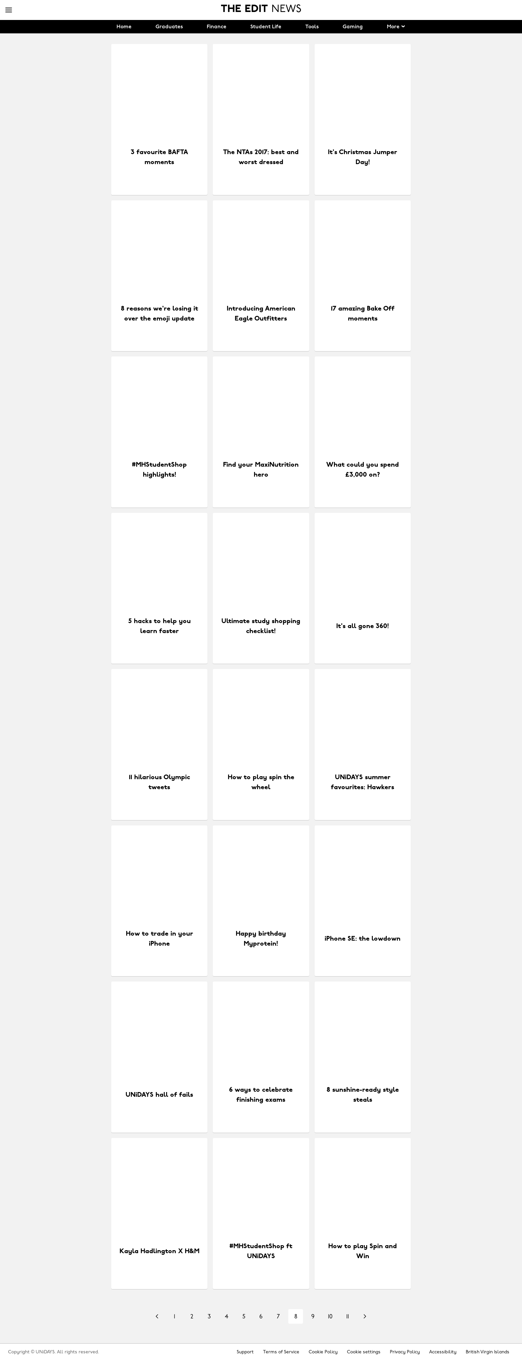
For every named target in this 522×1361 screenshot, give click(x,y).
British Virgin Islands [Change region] (487, 1352)
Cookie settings (364, 1352)
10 (330, 1317)
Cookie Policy (323, 1352)
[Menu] (8, 10)
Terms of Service (281, 1352)
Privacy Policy (405, 1352)
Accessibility (442, 1352)
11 (347, 1317)
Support (245, 1352)
